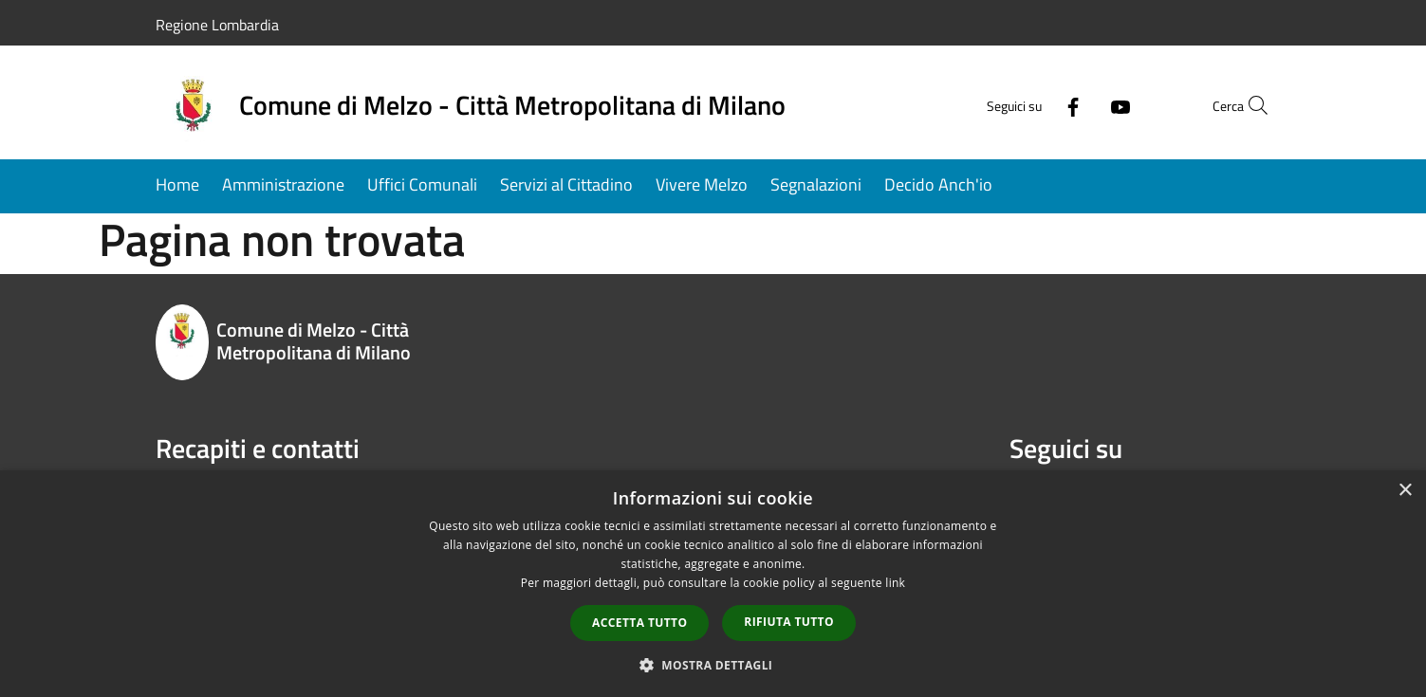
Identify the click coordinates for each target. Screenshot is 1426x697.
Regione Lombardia (217, 24)
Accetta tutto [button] (639, 622)
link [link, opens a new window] (895, 583)
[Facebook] (1032, 105)
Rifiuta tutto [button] (789, 622)
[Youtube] (1080, 105)
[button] (713, 664)
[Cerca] (1248, 105)
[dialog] (713, 583)
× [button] (1405, 491)
